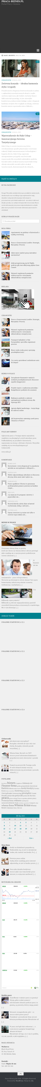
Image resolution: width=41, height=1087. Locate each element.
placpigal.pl (15, 438)
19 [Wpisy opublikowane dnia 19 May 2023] (26, 829)
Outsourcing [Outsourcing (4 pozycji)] (16, 793)
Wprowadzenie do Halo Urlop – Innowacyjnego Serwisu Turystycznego (17, 139)
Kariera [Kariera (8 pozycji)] (5, 788)
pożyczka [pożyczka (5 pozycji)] (11, 795)
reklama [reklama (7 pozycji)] (17, 800)
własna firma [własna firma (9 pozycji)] (8, 805)
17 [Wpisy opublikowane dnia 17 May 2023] (15, 829)
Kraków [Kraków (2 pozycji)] (19, 788)
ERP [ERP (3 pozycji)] (31, 783)
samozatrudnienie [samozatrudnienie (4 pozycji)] (8, 803)
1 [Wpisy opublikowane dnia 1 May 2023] (4, 822)
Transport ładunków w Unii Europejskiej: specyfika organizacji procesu (23, 342)
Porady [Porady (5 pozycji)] (4, 795)
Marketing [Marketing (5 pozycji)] (19, 791)
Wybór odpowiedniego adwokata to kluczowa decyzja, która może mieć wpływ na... (23, 476)
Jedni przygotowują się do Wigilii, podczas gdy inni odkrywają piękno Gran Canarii (25, 265)
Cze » (31, 838)
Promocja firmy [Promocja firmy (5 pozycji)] (8, 800)
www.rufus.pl (6, 452)
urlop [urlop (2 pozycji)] (37, 803)
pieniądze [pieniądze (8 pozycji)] (26, 793)
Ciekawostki (6, 80)
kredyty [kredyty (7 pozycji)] (30, 788)
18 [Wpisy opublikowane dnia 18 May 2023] (20, 829)
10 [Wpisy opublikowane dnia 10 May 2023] (15, 826)
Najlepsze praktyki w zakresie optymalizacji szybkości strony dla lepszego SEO (23, 400)
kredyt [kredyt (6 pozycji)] (24, 788)
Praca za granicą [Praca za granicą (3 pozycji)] (22, 798)
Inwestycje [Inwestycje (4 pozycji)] (33, 786)
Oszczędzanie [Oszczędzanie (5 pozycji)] (7, 793)
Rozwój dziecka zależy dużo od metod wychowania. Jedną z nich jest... (21, 505)
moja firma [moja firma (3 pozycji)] (26, 791)
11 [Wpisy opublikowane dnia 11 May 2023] (20, 826)
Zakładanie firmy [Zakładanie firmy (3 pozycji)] (12, 808)
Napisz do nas (11, 1064)
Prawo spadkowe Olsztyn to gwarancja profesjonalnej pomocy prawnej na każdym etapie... (23, 486)
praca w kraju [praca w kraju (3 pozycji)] (13, 798)
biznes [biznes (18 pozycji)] (11, 783)
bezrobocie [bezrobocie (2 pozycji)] (4, 783)
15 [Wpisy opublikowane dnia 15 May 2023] (4, 829)
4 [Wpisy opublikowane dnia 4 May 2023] (20, 822)
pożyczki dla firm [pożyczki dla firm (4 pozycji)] (29, 796)
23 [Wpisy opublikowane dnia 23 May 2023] (9, 832)
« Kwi (10, 838)
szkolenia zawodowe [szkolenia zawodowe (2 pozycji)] (24, 803)
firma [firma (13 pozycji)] (14, 785)
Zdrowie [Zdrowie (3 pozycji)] (19, 808)
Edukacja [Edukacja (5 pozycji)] (26, 783)
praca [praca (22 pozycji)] (5, 798)
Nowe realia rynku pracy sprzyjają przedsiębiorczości (23, 351)
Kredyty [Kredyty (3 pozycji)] (36, 788)
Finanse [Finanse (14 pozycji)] (6, 785)
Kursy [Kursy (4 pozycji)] (4, 791)
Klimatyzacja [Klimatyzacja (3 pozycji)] (13, 788)
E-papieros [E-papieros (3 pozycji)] (19, 783)
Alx (32, 1081)
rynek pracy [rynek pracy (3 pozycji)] (25, 801)
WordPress (19, 1081)
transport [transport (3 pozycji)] (32, 803)
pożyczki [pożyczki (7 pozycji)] (19, 795)
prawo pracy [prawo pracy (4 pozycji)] (32, 798)
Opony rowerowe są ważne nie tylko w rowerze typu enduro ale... (21, 514)
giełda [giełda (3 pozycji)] (19, 786)
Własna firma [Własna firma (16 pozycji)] (22, 805)
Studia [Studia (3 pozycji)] (17, 803)
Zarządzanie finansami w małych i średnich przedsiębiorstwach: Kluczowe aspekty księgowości (25, 380)
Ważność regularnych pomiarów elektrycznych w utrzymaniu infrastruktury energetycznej (22, 275)
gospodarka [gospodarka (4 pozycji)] (25, 786)
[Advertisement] (20, 26)
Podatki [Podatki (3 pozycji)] (34, 793)
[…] (15, 556)
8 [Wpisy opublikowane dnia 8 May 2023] (4, 826)
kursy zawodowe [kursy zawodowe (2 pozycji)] (10, 791)
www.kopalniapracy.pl (20, 445)
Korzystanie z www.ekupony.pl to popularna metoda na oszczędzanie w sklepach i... (23, 467)
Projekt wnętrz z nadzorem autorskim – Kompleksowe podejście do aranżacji (25, 389)
